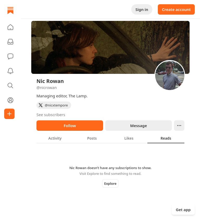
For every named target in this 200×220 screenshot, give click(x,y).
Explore (110, 183)
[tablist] (110, 138)
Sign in (141, 9)
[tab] (54, 138)
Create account (176, 9)
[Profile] (10, 100)
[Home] (10, 10)
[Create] (9, 114)
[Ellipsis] (179, 125)
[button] (10, 27)
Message (138, 125)
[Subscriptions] (10, 41)
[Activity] (10, 71)
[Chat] (10, 56)
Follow (70, 125)
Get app (183, 209)
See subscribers (50, 114)
